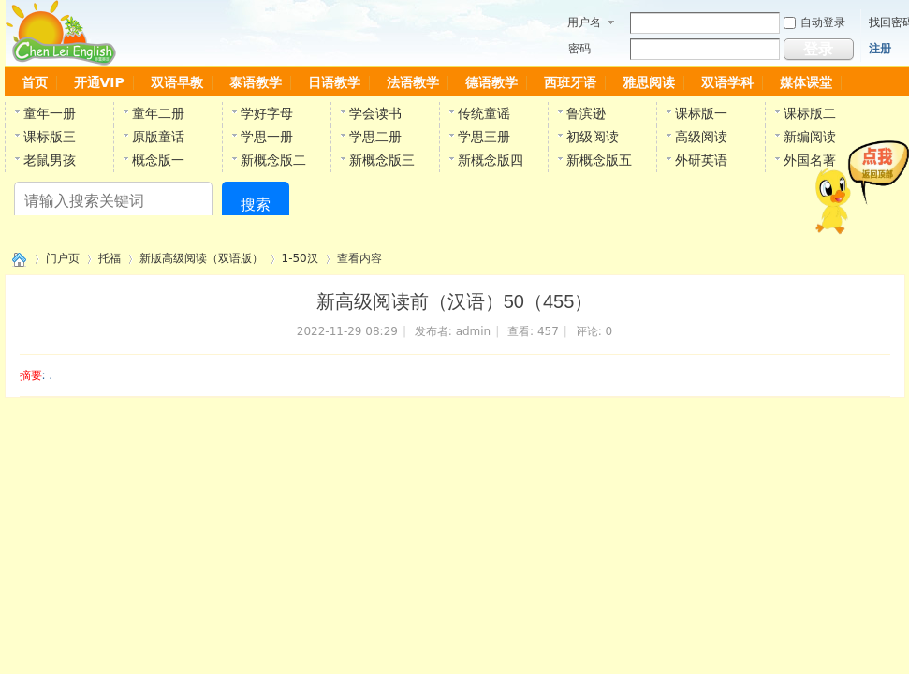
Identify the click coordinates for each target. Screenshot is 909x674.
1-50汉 (300, 258)
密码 (579, 48)
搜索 (256, 204)
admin (473, 331)
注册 (880, 48)
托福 (109, 258)
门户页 (63, 258)
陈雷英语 (16, 258)
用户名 (584, 22)
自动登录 (814, 22)
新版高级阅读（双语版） (201, 258)
